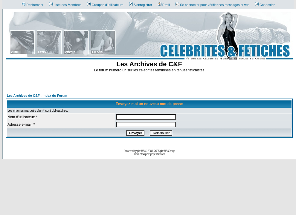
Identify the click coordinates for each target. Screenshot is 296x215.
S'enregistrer (140, 5)
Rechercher (32, 5)
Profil (164, 5)
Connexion (265, 5)
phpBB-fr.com (157, 154)
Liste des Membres (65, 5)
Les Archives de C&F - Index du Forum (37, 95)
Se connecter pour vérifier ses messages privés (212, 5)
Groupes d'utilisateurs (105, 5)
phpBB (140, 151)
